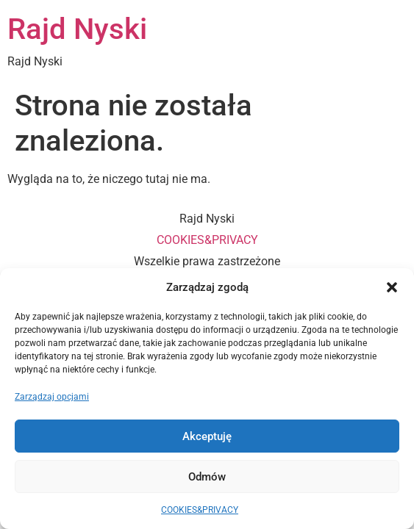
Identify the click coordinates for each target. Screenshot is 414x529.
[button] (392, 287)
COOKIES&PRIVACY (199, 510)
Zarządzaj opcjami (52, 397)
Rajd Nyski (77, 29)
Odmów (207, 476)
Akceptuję (207, 436)
